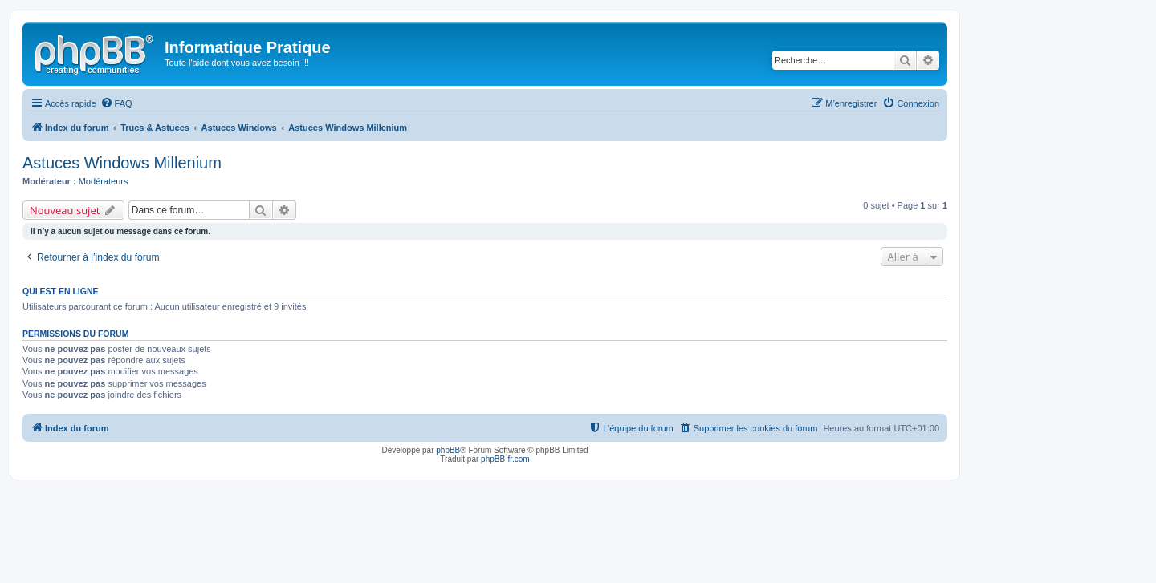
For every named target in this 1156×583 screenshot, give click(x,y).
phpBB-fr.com (505, 459)
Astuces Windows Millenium (122, 163)
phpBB (448, 450)
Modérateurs (103, 181)
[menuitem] (116, 103)
